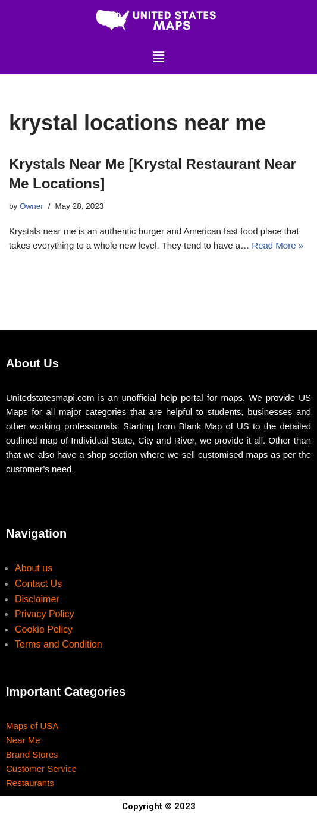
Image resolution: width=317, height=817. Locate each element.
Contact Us (38, 584)
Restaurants (30, 783)
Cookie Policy (44, 629)
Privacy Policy (44, 614)
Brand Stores (32, 754)
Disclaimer (37, 599)
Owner (31, 206)
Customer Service (41, 768)
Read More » (277, 245)
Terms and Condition (58, 644)
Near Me (23, 740)
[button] (158, 57)
